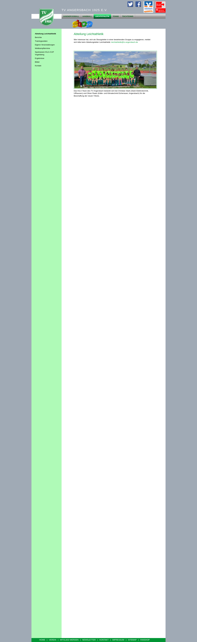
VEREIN (52, 640)
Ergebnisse (39, 58)
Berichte (38, 37)
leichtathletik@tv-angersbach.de (124, 42)
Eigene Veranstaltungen (45, 45)
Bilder (37, 62)
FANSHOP (145, 640)
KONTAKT (103, 640)
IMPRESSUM (118, 640)
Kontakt (38, 66)
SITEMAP (132, 640)
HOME (42, 640)
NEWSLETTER (89, 640)
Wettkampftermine (42, 48)
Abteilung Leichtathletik (45, 34)
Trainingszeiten (41, 41)
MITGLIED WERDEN (69, 640)
